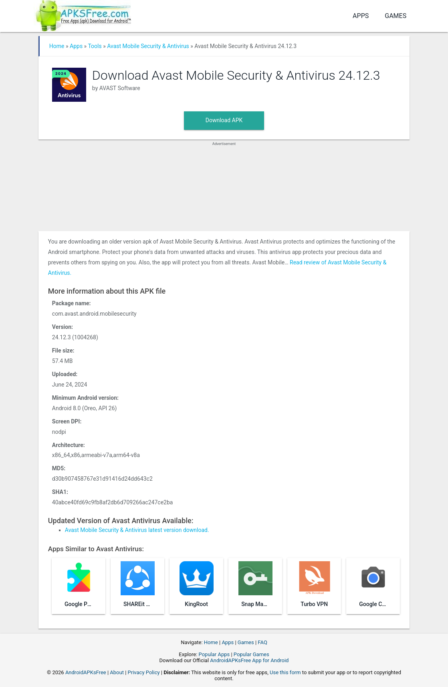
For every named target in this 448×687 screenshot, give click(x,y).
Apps (361, 16)
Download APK (224, 120)
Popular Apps (214, 654)
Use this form (285, 672)
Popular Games (251, 654)
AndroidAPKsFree (85, 672)
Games (395, 16)
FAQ (262, 642)
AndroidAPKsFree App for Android (249, 660)
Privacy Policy (144, 672)
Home (57, 46)
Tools (94, 46)
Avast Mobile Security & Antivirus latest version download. (137, 530)
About (117, 672)
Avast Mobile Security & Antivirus (148, 46)
